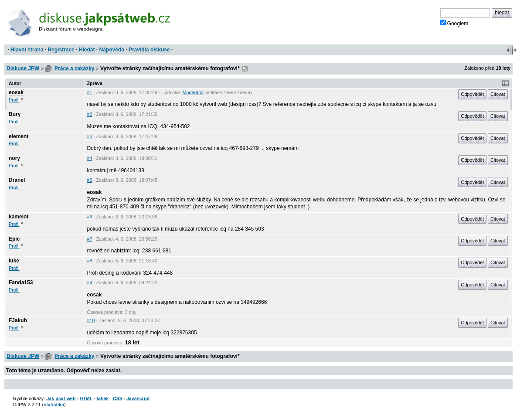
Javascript (138, 398)
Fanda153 (21, 282)
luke (14, 261)
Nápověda (111, 50)
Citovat (497, 94)
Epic (14, 239)
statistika (54, 404)
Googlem (454, 23)
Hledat (87, 50)
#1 (89, 92)
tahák (102, 398)
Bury (14, 114)
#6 (89, 216)
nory (14, 158)
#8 (89, 260)
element (18, 136)
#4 (89, 158)
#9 (89, 282)
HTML (85, 398)
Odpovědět (472, 94)
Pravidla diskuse (149, 50)
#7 (89, 239)
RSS (245, 68)
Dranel (17, 180)
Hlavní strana (26, 50)
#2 (89, 114)
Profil (14, 99)
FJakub (18, 320)
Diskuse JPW (23, 68)
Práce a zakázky (74, 68)
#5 (89, 180)
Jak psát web (60, 398)
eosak (16, 92)
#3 (89, 136)
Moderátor (193, 92)
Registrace (61, 50)
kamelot (18, 217)
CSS (117, 398)
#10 (91, 320)
